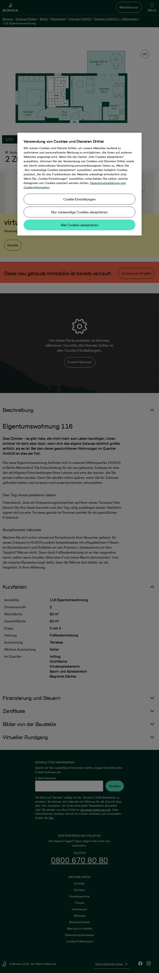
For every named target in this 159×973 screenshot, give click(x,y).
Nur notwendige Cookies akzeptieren (79, 212)
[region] (79, 184)
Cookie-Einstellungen (79, 199)
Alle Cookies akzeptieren (79, 225)
